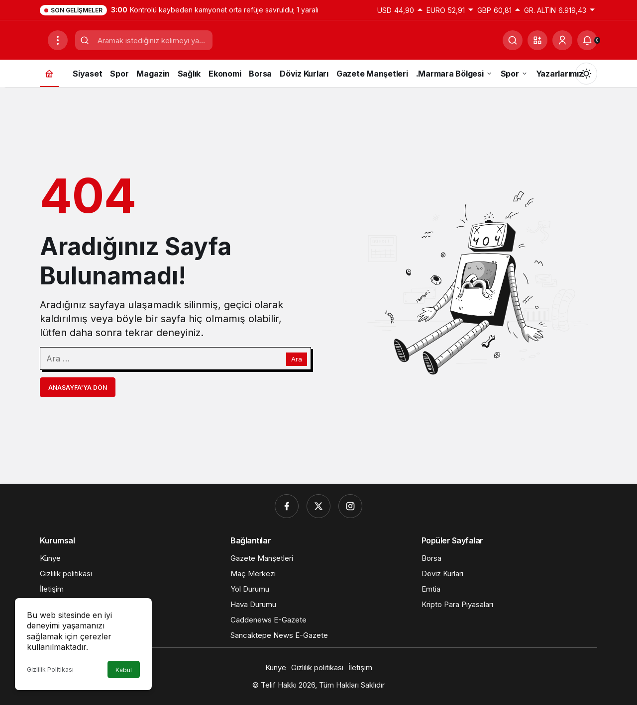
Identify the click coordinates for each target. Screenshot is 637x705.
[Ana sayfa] (49, 73)
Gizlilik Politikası (50, 669)
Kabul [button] (123, 670)
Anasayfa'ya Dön (77, 387)
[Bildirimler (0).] (587, 40)
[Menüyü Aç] (58, 40)
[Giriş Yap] (562, 40)
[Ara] (513, 40)
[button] (537, 40)
